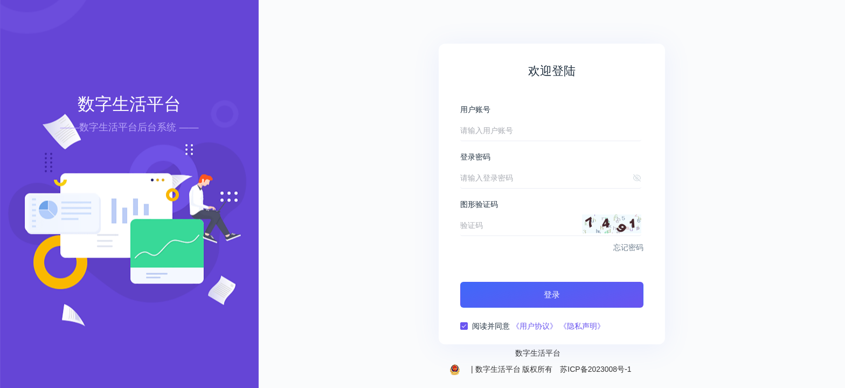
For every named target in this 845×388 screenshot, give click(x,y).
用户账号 (475, 109)
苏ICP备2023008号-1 (595, 369)
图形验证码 (479, 204)
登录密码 (475, 157)
